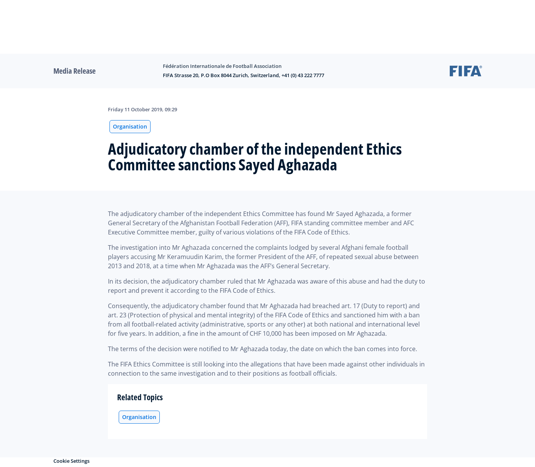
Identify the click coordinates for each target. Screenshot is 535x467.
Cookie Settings (71, 460)
